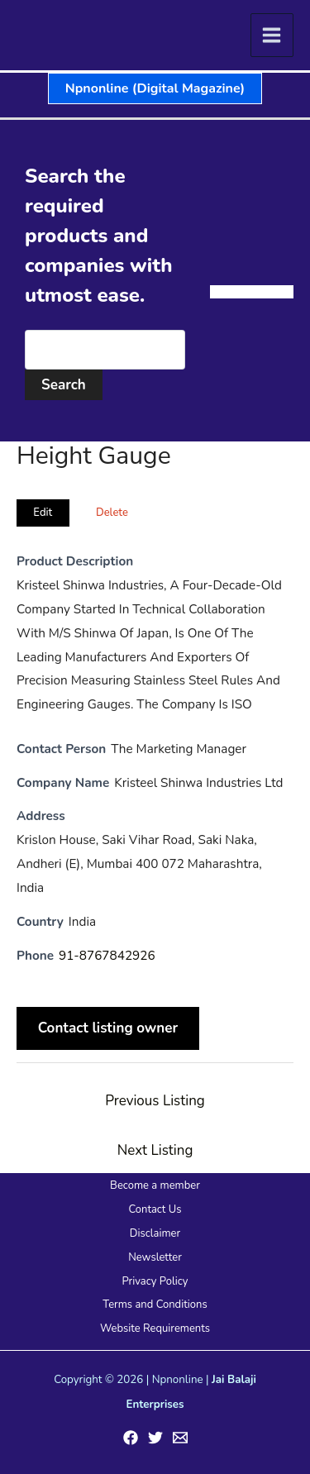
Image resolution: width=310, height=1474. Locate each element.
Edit (42, 512)
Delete (112, 512)
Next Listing (155, 1150)
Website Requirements (155, 1328)
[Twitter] (155, 1437)
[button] (155, 88)
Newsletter (155, 1257)
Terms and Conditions (155, 1304)
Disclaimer (155, 1233)
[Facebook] (130, 1437)
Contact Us (154, 1209)
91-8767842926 (107, 955)
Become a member (155, 1185)
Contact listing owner (108, 1028)
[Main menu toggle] (272, 35)
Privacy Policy (155, 1281)
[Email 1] (180, 1437)
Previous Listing (155, 1100)
